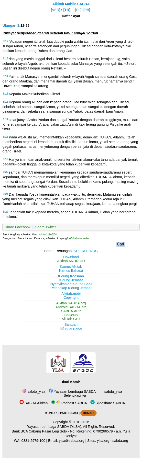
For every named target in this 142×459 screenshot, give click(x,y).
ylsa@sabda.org (71, 441)
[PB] (86, 10)
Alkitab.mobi (70, 294)
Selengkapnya (74, 395)
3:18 (5, 136)
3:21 (5, 193)
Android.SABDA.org (71, 307)
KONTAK (51, 413)
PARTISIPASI (69, 413)
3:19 (5, 159)
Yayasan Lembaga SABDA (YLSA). (54, 427)
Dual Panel (71, 329)
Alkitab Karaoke (79, 238)
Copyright (71, 297)
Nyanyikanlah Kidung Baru (71, 284)
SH (76, 251)
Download (71, 257)
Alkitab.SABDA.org (71, 303)
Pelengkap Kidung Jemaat (70, 288)
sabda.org (120, 441)
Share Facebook (18, 227)
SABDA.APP (71, 311)
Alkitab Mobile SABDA (71, 4)
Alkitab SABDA (48, 234)
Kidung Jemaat (71, 280)
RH (84, 251)
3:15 (5, 93)
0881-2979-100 (33, 441)
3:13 (5, 58)
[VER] (55, 10)
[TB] (66, 10)
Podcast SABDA (69, 403)
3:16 (5, 101)
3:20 (5, 171)
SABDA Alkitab (34, 403)
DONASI (88, 413)
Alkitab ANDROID (71, 261)
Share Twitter (45, 227)
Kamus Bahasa (71, 270)
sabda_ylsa (33, 391)
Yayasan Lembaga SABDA (72, 391)
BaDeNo (70, 315)
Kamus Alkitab (71, 267)
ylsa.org (103, 441)
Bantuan (71, 324)
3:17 (5, 119)
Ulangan (9, 25)
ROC (94, 251)
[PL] (78, 10)
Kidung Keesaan (71, 276)
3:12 (5, 41)
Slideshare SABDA (107, 403)
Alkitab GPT (71, 319)
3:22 (5, 211)
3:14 (5, 76)
